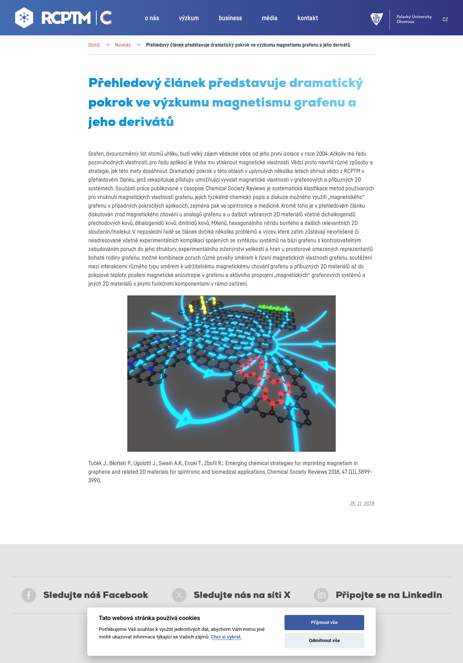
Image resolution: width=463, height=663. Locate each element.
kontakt (307, 18)
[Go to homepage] (53, 19)
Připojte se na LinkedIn (378, 595)
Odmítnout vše (324, 640)
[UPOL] (406, 19)
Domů (94, 45)
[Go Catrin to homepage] (102, 19)
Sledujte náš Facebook (85, 595)
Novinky (123, 45)
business (230, 18)
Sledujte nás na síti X (231, 595)
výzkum (189, 18)
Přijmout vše (324, 622)
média (270, 18)
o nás (152, 18)
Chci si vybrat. (226, 637)
